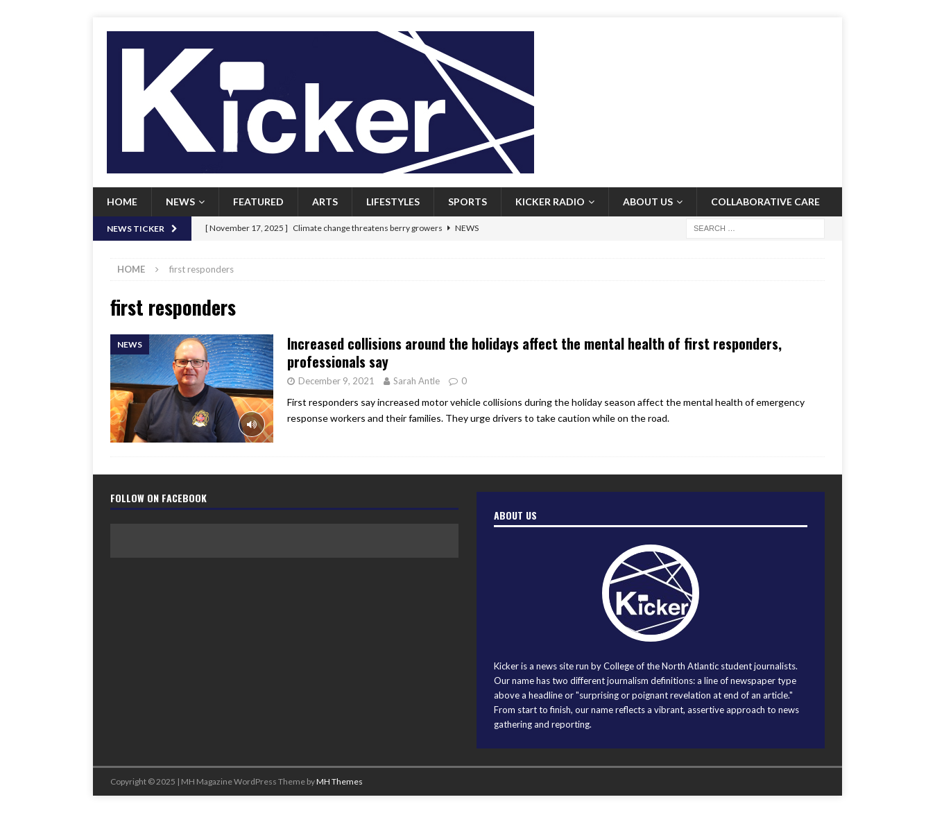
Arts (325, 201)
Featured (258, 201)
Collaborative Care (765, 201)
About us (648, 201)
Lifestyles (393, 201)
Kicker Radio (550, 201)
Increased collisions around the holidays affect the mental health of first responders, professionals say (534, 352)
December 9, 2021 (336, 380)
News (180, 201)
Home (122, 201)
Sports (467, 201)
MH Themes (339, 781)
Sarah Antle (416, 380)
